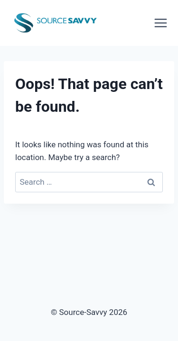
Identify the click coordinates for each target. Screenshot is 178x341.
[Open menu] (164, 23)
